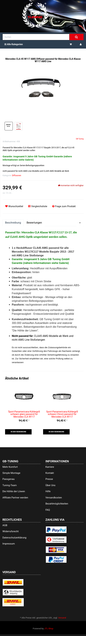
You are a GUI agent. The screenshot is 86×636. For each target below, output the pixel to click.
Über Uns (51, 485)
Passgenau (8, 479)
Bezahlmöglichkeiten (57, 503)
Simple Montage (11, 473)
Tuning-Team (9, 485)
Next (77, 410)
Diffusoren (16, 175)
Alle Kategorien (13, 44)
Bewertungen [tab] (34, 222)
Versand (62, 617)
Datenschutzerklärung (14, 537)
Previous (9, 410)
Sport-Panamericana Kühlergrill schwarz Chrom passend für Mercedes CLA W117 (62, 414)
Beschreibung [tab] (13, 222)
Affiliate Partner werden (15, 497)
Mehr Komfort (10, 466)
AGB (4, 525)
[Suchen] (35, 37)
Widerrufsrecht (10, 531)
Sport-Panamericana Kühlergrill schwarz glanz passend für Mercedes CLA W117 (24, 414)
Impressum (8, 543)
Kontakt (50, 473)
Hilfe (48, 491)
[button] (18, 431)
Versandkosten (54, 497)
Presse (49, 479)
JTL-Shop (48, 628)
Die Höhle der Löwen (13, 491)
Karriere (50, 466)
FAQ (48, 509)
